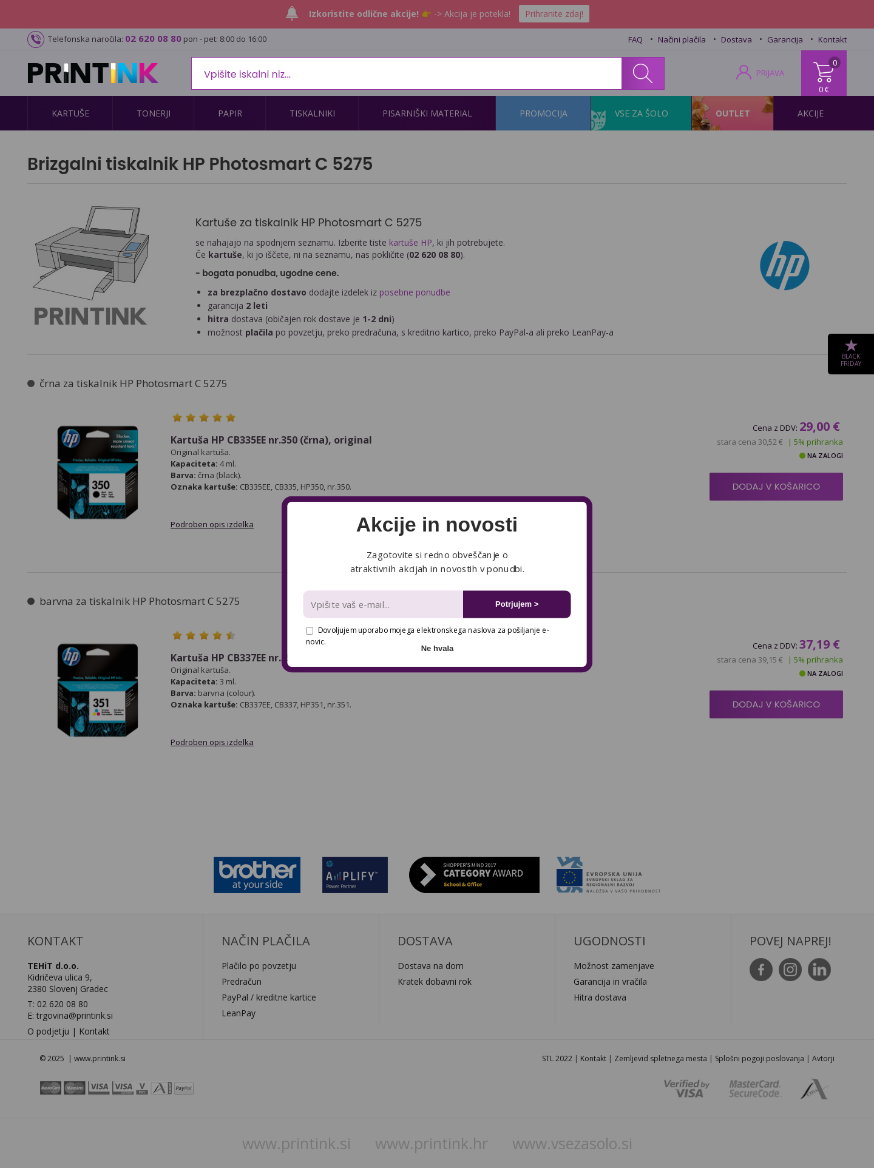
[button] (437, 525)
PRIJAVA (770, 72)
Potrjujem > (516, 604)
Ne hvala (437, 647)
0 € (824, 89)
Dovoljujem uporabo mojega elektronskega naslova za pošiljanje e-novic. (427, 635)
